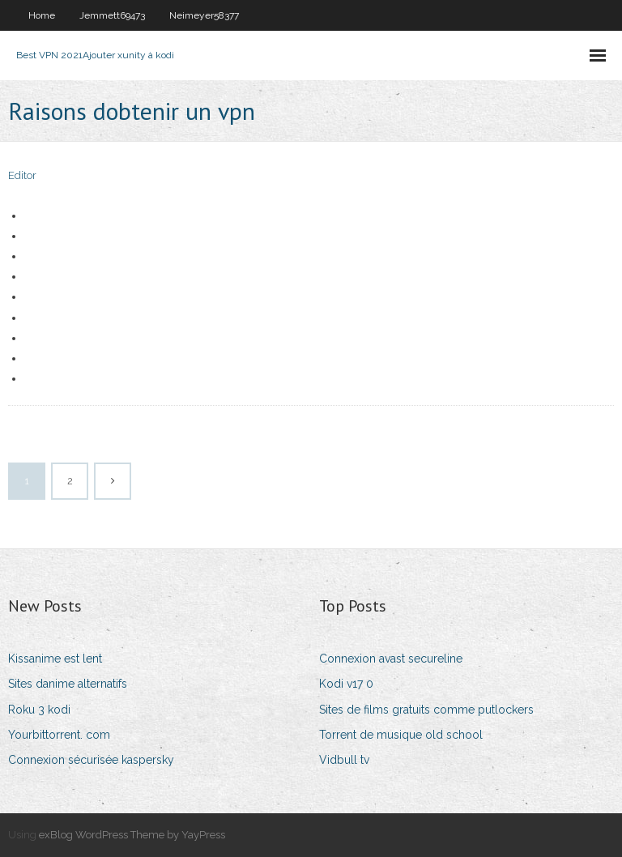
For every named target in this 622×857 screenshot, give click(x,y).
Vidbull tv (344, 759)
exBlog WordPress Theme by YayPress (132, 835)
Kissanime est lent (55, 658)
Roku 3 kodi (39, 709)
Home (41, 15)
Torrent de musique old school (401, 734)
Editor (22, 175)
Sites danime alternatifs (67, 683)
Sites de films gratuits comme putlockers (426, 709)
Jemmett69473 (112, 15)
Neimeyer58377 (204, 15)
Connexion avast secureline (390, 658)
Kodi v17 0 (346, 683)
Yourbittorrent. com (59, 734)
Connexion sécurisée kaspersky (91, 759)
